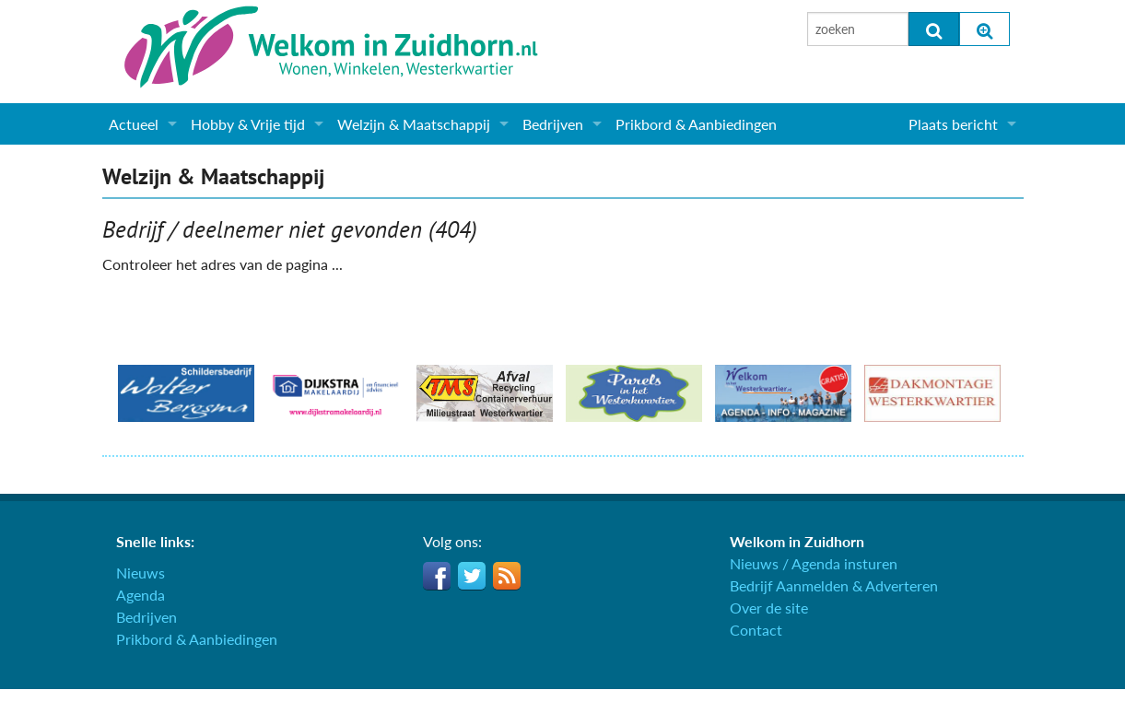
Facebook (437, 576)
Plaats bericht (953, 124)
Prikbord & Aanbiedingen (696, 124)
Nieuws (140, 572)
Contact (756, 629)
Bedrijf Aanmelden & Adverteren (834, 585)
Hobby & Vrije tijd (248, 124)
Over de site (769, 607)
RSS (507, 576)
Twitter (472, 576)
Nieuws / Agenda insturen (813, 563)
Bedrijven (552, 124)
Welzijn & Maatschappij (413, 124)
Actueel (133, 124)
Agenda (140, 594)
